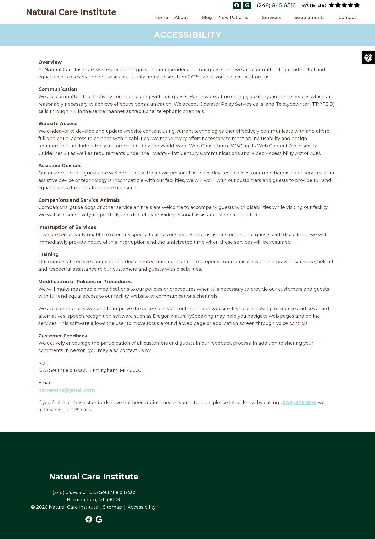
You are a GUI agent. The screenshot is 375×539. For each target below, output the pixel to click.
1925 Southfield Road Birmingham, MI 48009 (101, 496)
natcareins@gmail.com (66, 390)
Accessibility (142, 507)
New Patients (233, 17)
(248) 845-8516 (276, 5)
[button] (368, 57)
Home (161, 17)
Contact (347, 17)
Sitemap (112, 507)
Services (271, 17)
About (181, 17)
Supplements (309, 17)
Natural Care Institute (71, 12)
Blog (207, 17)
